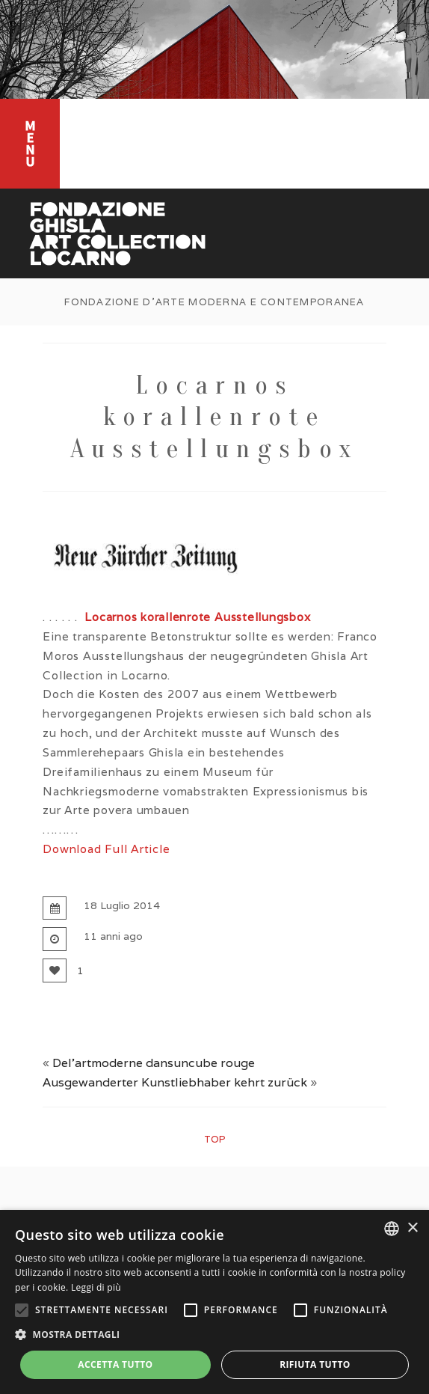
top (214, 1139)
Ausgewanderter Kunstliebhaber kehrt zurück (175, 1082)
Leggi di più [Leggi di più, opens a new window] (96, 1287)
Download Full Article (106, 849)
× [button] (412, 1228)
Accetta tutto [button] (115, 1364)
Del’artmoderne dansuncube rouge (153, 1063)
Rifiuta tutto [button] (315, 1364)
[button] (214, 1335)
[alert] (214, 1302)
